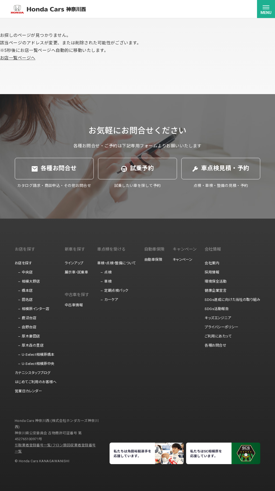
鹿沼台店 (29, 318)
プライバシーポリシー (221, 327)
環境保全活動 (215, 281)
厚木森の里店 (33, 345)
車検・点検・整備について (116, 263)
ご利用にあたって (218, 336)
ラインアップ (74, 263)
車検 (107, 281)
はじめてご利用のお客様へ (36, 382)
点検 (107, 272)
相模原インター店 (35, 309)
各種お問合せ (215, 345)
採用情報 (212, 272)
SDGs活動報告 (217, 309)
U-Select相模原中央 (38, 364)
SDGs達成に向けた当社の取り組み (232, 300)
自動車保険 (153, 260)
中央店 (27, 272)
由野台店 (29, 327)
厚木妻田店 (31, 336)
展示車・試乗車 (76, 272)
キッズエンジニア (218, 318)
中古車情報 (74, 305)
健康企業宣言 (215, 291)
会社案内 (212, 263)
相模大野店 (31, 281)
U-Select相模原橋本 (38, 355)
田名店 (27, 300)
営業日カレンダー (28, 391)
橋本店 (27, 291)
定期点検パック (116, 291)
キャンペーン (182, 260)
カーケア (111, 300)
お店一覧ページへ (17, 58)
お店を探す (23, 263)
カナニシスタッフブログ (32, 373)
